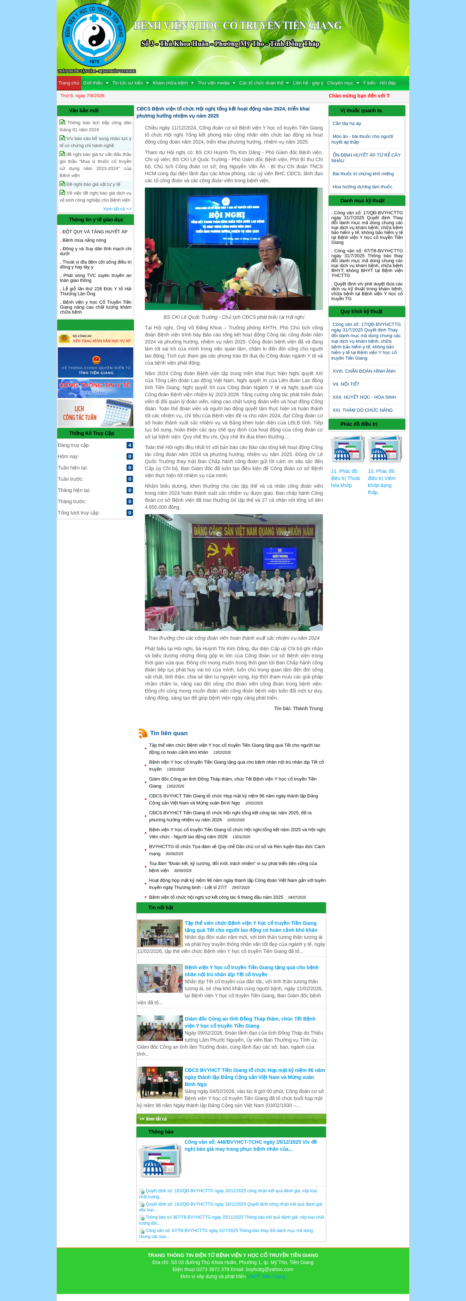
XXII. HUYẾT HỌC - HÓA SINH (364, 397)
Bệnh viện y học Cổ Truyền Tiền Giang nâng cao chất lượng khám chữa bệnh (95, 307)
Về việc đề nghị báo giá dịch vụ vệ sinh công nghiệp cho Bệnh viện (95, 196)
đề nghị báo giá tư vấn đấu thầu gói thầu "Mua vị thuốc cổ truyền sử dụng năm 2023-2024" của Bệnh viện (95, 164)
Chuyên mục (343, 83)
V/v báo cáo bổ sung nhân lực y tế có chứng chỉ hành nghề (95, 141)
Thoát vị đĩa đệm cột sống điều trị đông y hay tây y (95, 264)
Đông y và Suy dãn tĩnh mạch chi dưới (95, 251)
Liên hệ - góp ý (308, 83)
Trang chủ (69, 83)
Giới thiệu (96, 83)
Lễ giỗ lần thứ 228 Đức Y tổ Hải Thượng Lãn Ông (95, 291)
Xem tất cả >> (117, 208)
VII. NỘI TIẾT (346, 384)
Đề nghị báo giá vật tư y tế (90, 184)
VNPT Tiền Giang (266, 1276)
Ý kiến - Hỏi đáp (379, 83)
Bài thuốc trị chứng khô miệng (363, 173)
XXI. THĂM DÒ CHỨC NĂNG (363, 410)
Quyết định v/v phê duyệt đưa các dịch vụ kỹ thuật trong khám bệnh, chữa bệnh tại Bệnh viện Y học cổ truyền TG (367, 291)
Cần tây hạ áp (347, 123)
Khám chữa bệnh (173, 83)
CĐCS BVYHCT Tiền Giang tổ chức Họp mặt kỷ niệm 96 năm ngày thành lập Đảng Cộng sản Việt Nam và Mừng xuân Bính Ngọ (255, 1077)
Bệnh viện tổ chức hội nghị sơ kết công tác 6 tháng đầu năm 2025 (227, 897)
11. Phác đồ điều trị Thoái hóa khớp (345, 478)
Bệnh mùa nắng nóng (84, 240)
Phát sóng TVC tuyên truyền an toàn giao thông (95, 278)
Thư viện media (216, 83)
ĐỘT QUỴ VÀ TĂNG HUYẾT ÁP (94, 231)
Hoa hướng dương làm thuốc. (363, 186)
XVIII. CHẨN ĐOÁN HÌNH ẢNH (364, 371)
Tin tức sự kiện (130, 83)
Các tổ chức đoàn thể (264, 83)
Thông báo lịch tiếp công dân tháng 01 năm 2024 (95, 125)
